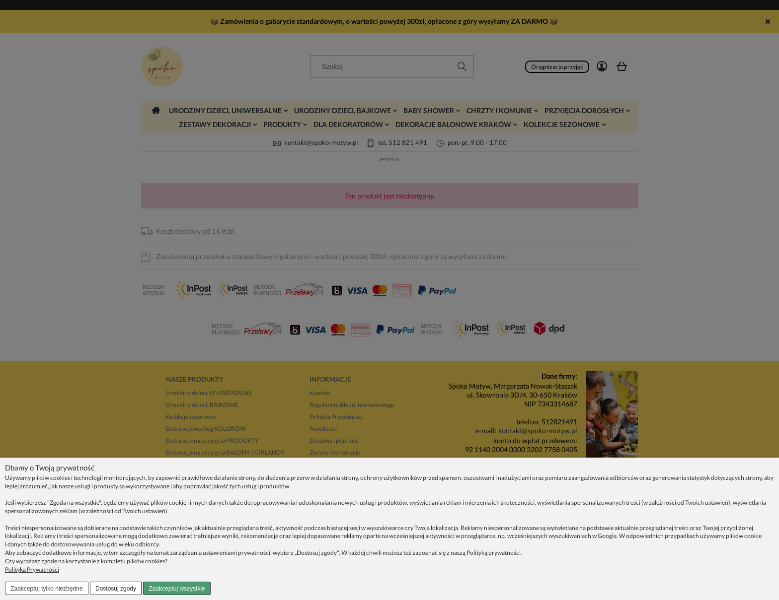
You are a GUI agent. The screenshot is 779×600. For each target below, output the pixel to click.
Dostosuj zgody (115, 588)
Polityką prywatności (494, 552)
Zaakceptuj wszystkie (177, 588)
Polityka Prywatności (32, 569)
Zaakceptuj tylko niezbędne (46, 588)
